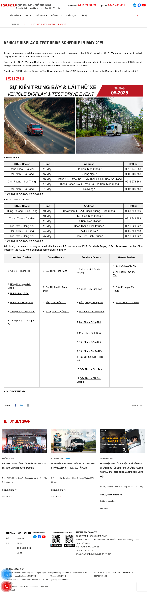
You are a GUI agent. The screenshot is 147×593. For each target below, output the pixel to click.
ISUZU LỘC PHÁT (24, 533)
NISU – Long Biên (19, 293)
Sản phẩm (10, 533)
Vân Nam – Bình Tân (91, 369)
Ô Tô (7, 538)
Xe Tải (8, 543)
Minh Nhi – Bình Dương (91, 333)
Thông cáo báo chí (114, 495)
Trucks (67, 459)
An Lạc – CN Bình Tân (90, 289)
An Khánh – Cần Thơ (126, 266)
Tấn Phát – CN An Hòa (90, 351)
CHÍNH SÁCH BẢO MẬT (15, 569)
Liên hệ (84, 15)
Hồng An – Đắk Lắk (56, 302)
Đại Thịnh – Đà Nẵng (56, 271)
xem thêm (7, 496)
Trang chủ (15, 24)
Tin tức (28, 15)
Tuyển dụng (71, 15)
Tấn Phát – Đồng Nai (90, 342)
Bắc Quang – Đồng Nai (91, 302)
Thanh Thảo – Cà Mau (127, 302)
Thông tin (13, 490)
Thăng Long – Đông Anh (22, 311)
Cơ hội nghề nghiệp (24, 548)
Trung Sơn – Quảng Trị (57, 311)
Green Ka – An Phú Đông (92, 311)
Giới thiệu (20, 538)
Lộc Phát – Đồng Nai (90, 322)
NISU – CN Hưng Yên (21, 302)
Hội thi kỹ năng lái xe (108, 501)
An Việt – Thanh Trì (20, 271)
